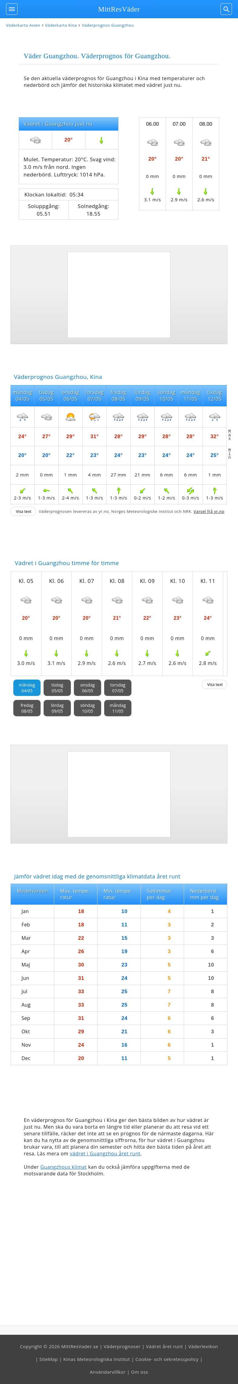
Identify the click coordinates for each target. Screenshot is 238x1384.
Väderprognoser (122, 1346)
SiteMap (48, 1359)
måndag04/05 (27, 688)
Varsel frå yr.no (209, 511)
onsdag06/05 (87, 688)
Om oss (139, 1372)
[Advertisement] (119, 294)
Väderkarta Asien (23, 25)
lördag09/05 (57, 708)
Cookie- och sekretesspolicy (166, 1359)
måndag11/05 (118, 708)
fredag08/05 (27, 708)
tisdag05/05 (57, 688)
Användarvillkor (108, 1372)
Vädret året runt (164, 1346)
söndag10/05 (87, 708)
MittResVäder (119, 9)
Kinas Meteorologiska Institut (96, 1359)
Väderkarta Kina (61, 25)
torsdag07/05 (117, 688)
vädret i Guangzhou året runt (105, 1153)
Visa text (23, 511)
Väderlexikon (203, 1346)
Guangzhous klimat (63, 1167)
